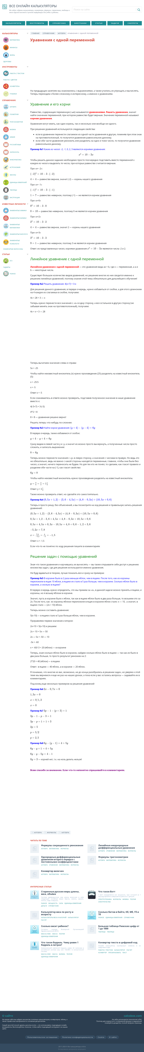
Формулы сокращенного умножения (62, 845)
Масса (54, 934)
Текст (124, 953)
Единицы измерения (72, 903)
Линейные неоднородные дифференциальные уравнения (116, 846)
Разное (44, 903)
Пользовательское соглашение (42, 1037)
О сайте (113, 1037)
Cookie (101, 1037)
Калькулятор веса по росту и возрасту (57, 913)
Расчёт (44, 920)
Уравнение (110, 851)
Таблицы (101, 932)
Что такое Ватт (106, 891)
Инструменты (37, 23)
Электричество (104, 902)
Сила (61, 903)
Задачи (115, 23)
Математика (54, 849)
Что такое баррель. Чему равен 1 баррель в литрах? (59, 943)
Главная (35, 33)
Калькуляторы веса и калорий (53, 917)
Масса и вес (46, 934)
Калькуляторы (13, 23)
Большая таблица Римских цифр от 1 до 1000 (118, 927)
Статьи (99, 23)
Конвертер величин (52, 871)
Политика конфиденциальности (77, 1037)
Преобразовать (114, 953)
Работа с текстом (105, 950)
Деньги (44, 906)
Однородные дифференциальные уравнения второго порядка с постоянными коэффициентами (60, 859)
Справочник (59, 23)
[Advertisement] (86, 66)
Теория (133, 899)
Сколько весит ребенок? (55, 926)
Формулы (65, 849)
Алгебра (61, 33)
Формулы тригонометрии (113, 857)
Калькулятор (73, 917)
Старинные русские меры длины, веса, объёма (60, 892)
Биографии (80, 23)
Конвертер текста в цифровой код (117, 942)
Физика (126, 899)
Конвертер (102, 953)
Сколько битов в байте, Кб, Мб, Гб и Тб (118, 913)
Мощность (52, 903)
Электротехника (105, 899)
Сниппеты (133, 23)
